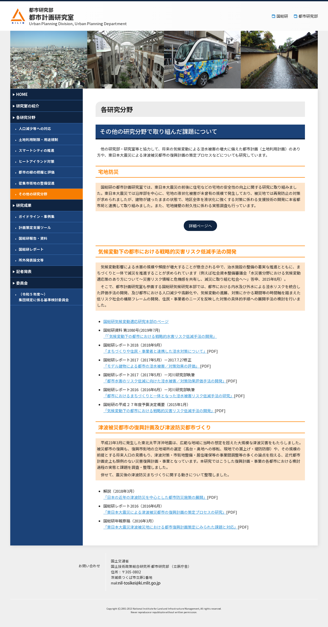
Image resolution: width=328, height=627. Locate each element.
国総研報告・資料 (33, 238)
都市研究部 (308, 16)
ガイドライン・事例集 (37, 216)
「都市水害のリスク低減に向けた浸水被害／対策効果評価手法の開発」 (169, 380)
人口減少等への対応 (35, 128)
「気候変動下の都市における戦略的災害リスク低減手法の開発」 (163, 410)
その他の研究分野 (33, 193)
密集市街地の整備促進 (37, 183)
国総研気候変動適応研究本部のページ (140, 321)
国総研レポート (31, 249)
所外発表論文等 (31, 259)
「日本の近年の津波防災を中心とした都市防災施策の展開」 (159, 497)
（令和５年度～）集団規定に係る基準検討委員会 (44, 296)
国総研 (282, 16)
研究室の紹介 (27, 105)
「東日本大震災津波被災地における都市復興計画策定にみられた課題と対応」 (175, 527)
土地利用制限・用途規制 (38, 139)
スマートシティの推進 (36, 150)
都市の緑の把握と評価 (37, 172)
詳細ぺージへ (202, 225)
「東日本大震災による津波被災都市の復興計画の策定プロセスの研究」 (169, 512)
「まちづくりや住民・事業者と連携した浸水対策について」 (159, 351)
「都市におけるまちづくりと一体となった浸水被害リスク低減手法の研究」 (173, 395)
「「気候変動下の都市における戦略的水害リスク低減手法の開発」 (164, 336)
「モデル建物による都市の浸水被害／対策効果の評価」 (156, 366)
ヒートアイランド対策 (36, 161)
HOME (22, 94)
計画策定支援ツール (35, 227)
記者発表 (24, 271)
